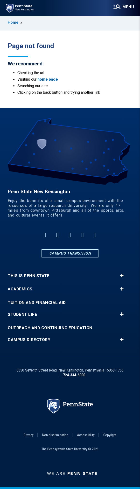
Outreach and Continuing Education (50, 328)
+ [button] (122, 275)
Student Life (22, 314)
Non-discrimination (55, 435)
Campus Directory (29, 339)
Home (13, 22)
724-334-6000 (74, 375)
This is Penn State (28, 275)
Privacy (29, 435)
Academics (20, 289)
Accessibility (86, 435)
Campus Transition (70, 253)
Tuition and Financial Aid (37, 302)
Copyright (109, 435)
